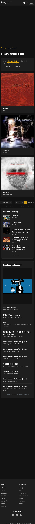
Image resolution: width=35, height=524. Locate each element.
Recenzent (18, 66)
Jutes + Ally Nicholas (9, 307)
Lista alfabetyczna (21, 64)
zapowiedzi (4, 493)
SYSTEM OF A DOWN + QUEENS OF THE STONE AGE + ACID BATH (17, 333)
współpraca (22, 501)
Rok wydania (7, 64)
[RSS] (21, 515)
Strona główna (5, 48)
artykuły (3, 503)
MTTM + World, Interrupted (11, 315)
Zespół (23, 61)
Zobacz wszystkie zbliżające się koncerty (18, 394)
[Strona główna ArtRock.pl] (6, 3)
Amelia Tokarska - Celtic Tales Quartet (15, 341)
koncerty (3, 490)
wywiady (3, 506)
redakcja (21, 488)
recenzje (3, 496)
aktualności (4, 488)
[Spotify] (17, 515)
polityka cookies (23, 496)
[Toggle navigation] (31, 3)
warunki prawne (23, 493)
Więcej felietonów (17, 255)
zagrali (3, 498)
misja (20, 490)
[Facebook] (13, 515)
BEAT (4, 322)
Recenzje (14, 48)
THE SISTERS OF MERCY (10, 364)
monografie (4, 501)
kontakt (21, 503)
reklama (21, 498)
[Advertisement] (17, 25)
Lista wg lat (7, 66)
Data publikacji (12, 61)
